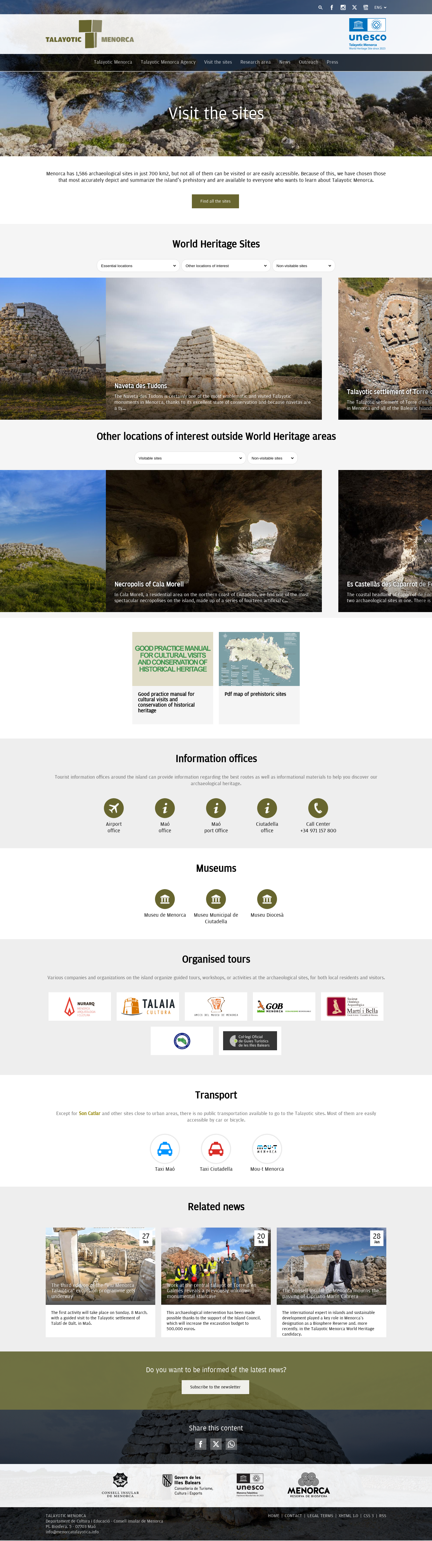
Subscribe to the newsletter (215, 1387)
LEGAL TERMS (320, 1516)
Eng (378, 7)
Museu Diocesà (267, 904)
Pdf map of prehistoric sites (255, 694)
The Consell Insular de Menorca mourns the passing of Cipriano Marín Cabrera (330, 1293)
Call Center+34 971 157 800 (318, 816)
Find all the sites (215, 201)
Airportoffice (114, 816)
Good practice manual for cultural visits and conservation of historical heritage (166, 703)
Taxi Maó (165, 1153)
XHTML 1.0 (348, 1516)
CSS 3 (369, 1516)
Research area (255, 62)
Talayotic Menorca (113, 62)
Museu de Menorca (165, 904)
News (284, 62)
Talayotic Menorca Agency (168, 62)
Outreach (308, 62)
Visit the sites (218, 62)
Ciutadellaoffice (267, 816)
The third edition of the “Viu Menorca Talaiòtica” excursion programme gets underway (93, 1291)
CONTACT (293, 1516)
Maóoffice (165, 816)
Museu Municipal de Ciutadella (216, 907)
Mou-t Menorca (267, 1153)
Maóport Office (216, 816)
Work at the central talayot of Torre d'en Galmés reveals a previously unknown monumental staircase (211, 1291)
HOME (273, 1516)
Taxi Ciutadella (216, 1153)
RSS (382, 1516)
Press (332, 62)
